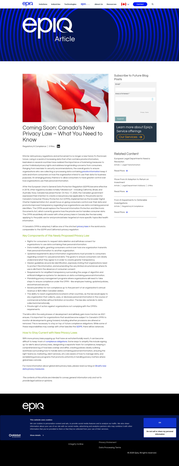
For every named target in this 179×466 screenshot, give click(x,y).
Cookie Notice (136, 418)
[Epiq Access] (85, 4)
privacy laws (82, 226)
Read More (121, 171)
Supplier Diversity (137, 428)
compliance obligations (56, 341)
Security (133, 423)
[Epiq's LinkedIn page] (24, 434)
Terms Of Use (74, 423)
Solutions (43, 4)
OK (160, 448)
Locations (30, 417)
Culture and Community (110, 418)
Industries (55, 4)
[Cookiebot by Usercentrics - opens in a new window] (15, 461)
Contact (140, 4)
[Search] (152, 4)
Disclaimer (73, 428)
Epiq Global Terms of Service (81, 418)
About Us (99, 4)
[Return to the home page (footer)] (28, 4)
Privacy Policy (105, 423)
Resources (111, 4)
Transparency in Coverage (141, 433)
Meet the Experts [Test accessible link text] (35, 423)
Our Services (130, 137)
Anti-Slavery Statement (79, 433)
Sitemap (103, 428)
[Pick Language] (125, 4)
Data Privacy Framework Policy (110, 435)
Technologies (70, 4)
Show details (35, 461)
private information (91, 171)
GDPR (79, 327)
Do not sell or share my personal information (160, 458)
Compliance (73, 439)
